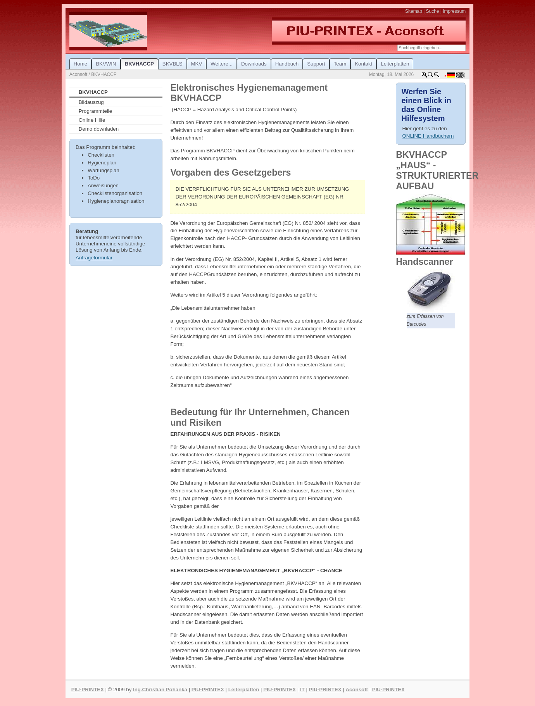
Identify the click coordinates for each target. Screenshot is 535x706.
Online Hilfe (92, 120)
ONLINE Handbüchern (428, 136)
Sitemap (413, 11)
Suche (432, 11)
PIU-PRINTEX (87, 689)
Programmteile (95, 111)
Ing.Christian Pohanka (160, 689)
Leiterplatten (243, 689)
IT (302, 689)
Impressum (454, 11)
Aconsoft (356, 689)
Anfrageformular (94, 258)
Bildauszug (91, 102)
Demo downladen (99, 129)
